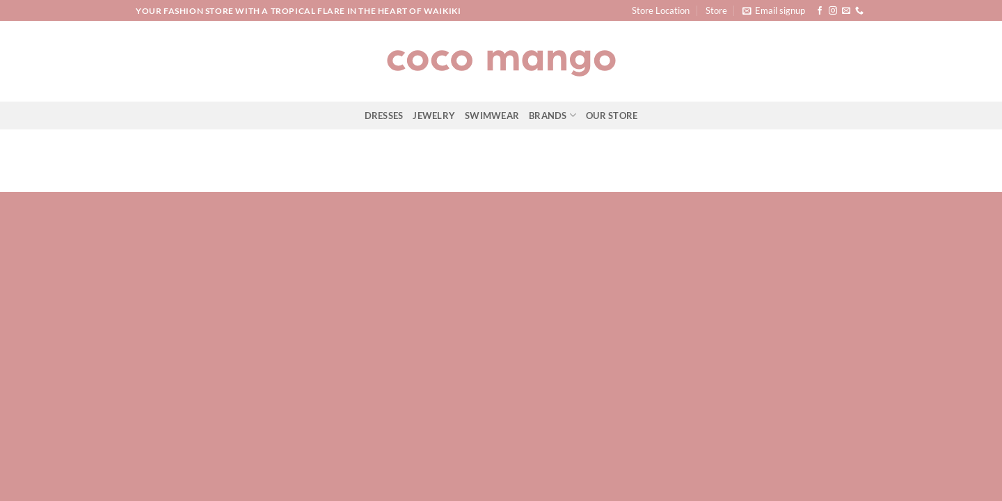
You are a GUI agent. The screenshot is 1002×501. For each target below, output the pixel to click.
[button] (773, 10)
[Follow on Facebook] (820, 11)
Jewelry (434, 115)
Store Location (661, 10)
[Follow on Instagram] (833, 11)
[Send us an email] (846, 11)
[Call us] (859, 11)
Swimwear (492, 115)
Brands (552, 115)
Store (716, 10)
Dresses (384, 115)
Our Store (611, 115)
